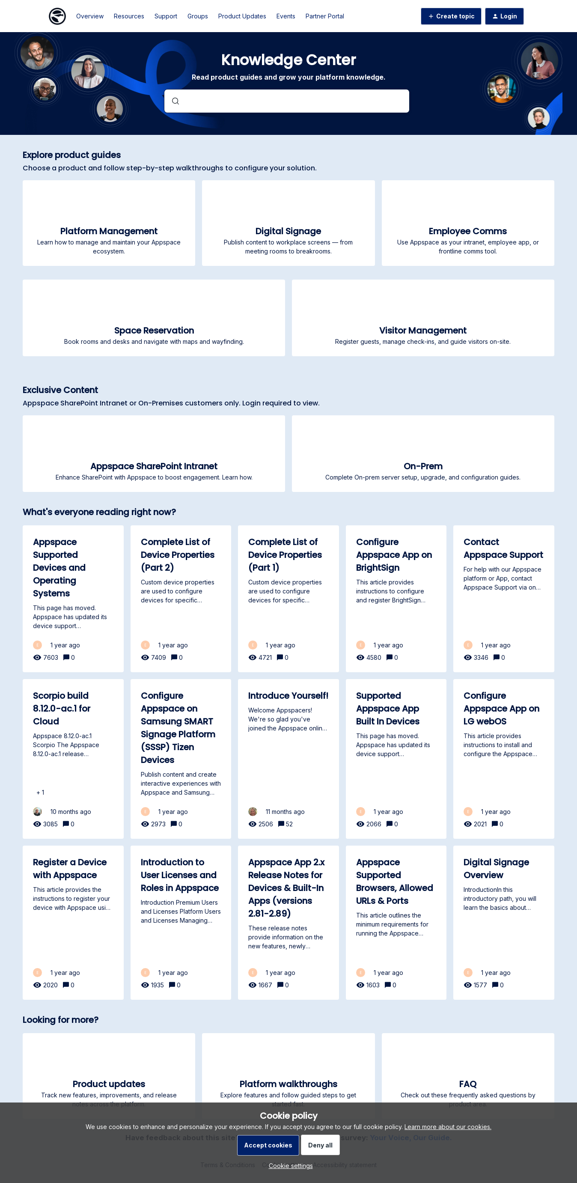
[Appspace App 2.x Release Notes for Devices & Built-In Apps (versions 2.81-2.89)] (288, 923)
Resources (129, 16)
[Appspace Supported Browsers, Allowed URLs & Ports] (396, 923)
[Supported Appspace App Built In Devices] (396, 759)
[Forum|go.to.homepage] (57, 16)
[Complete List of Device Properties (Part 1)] (288, 598)
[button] (289, 1165)
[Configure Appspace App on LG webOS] (503, 759)
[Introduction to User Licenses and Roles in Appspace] (181, 923)
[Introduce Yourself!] (288, 759)
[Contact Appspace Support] (503, 598)
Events (286, 16)
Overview (90, 16)
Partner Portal (325, 16)
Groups (197, 16)
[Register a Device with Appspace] (73, 923)
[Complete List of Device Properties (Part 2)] (181, 598)
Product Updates (242, 16)
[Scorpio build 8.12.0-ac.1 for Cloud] (73, 759)
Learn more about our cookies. (447, 1126)
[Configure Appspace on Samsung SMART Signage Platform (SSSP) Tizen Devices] (181, 759)
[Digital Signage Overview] (503, 923)
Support (166, 16)
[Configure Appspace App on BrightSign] (396, 598)
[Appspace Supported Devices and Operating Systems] (73, 598)
